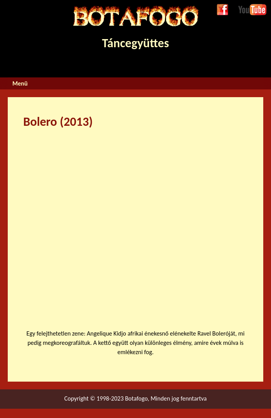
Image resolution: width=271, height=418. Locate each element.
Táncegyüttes (135, 28)
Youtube (248, 8)
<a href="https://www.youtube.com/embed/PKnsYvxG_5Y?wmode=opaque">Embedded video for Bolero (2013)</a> (147, 224)
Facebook (222, 10)
